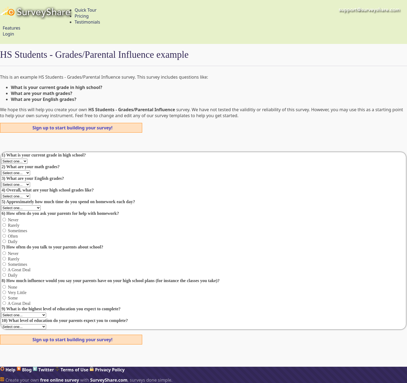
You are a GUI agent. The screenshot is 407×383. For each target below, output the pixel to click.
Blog (24, 370)
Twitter (43, 370)
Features (11, 28)
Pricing (82, 16)
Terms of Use (71, 370)
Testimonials (87, 22)
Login (8, 34)
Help (7, 370)
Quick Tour (86, 10)
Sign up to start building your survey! (73, 128)
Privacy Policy (107, 370)
